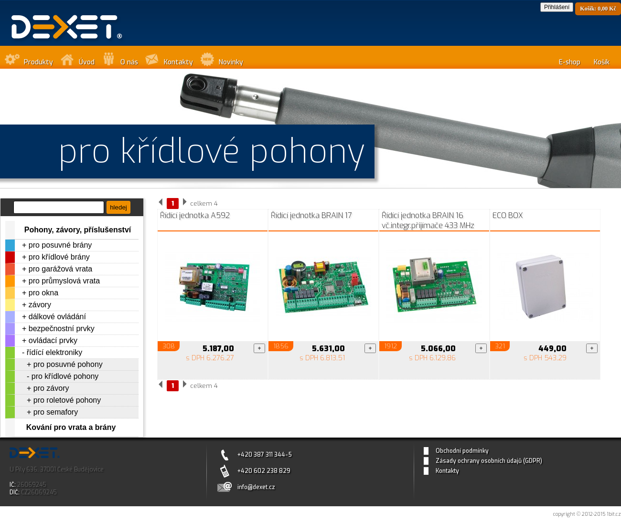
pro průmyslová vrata (64, 281)
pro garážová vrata (60, 269)
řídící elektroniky (54, 352)
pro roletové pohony (67, 400)
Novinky (231, 62)
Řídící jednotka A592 (195, 215)
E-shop (569, 62)
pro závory (51, 388)
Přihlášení (556, 7)
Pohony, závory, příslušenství (77, 230)
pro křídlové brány (59, 257)
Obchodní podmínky (462, 451)
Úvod (87, 62)
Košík (602, 62)
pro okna (43, 293)
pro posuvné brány (60, 245)
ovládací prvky (53, 340)
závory (40, 305)
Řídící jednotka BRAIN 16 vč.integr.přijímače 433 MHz (428, 220)
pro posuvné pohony (68, 364)
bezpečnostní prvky (62, 328)
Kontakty (178, 62)
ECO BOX (508, 215)
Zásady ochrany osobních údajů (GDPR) (489, 461)
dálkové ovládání (57, 317)
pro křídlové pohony (65, 376)
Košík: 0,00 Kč (598, 8)
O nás (129, 62)
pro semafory (55, 412)
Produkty (38, 62)
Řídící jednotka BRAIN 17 (311, 215)
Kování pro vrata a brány (71, 427)
